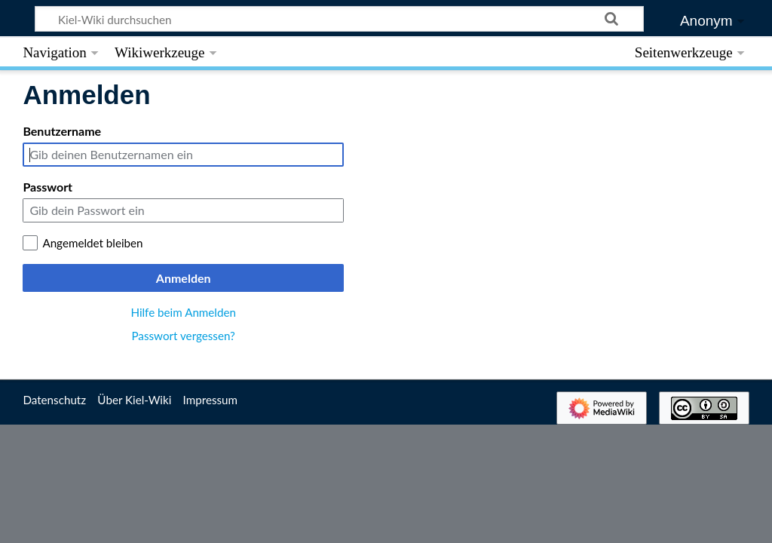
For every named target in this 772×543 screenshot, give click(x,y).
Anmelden (183, 278)
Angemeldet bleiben (92, 243)
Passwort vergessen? (182, 335)
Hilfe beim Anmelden (183, 312)
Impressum (210, 399)
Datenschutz (54, 399)
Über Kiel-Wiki (134, 399)
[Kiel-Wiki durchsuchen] (339, 19)
